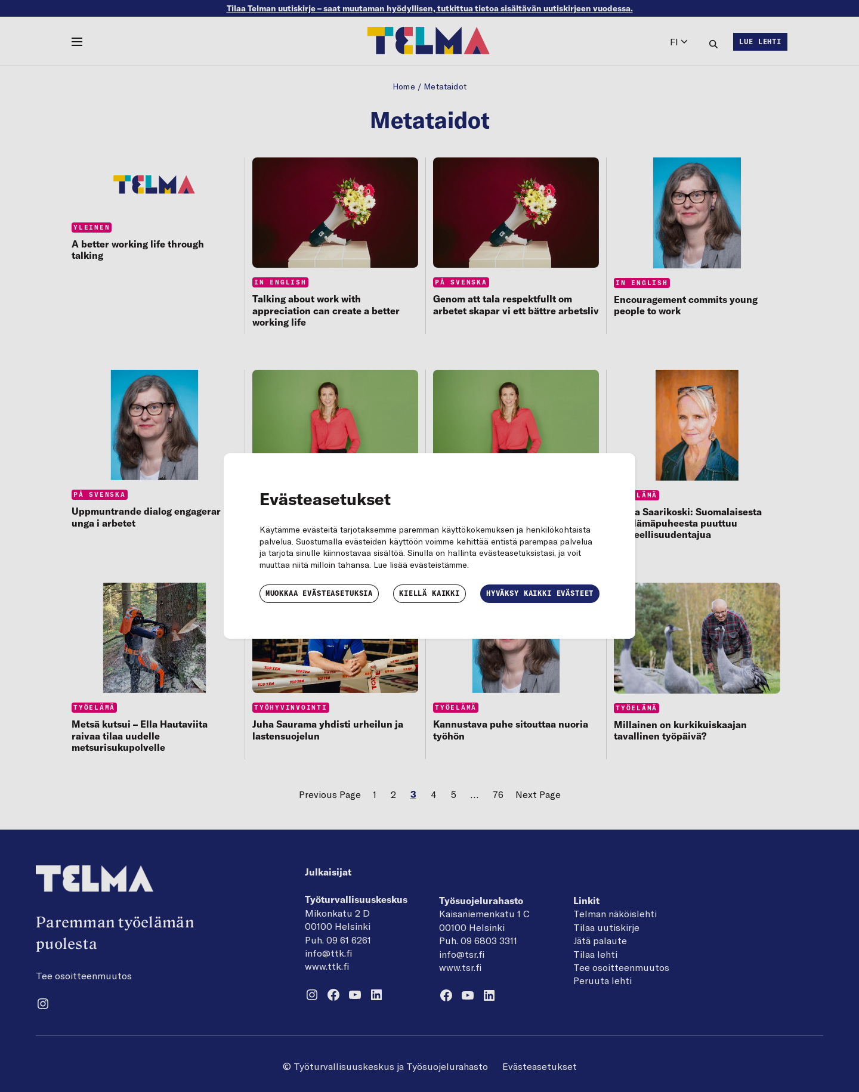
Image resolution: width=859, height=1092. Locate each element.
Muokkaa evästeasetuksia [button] (319, 593)
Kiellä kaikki (429, 593)
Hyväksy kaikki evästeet (540, 593)
